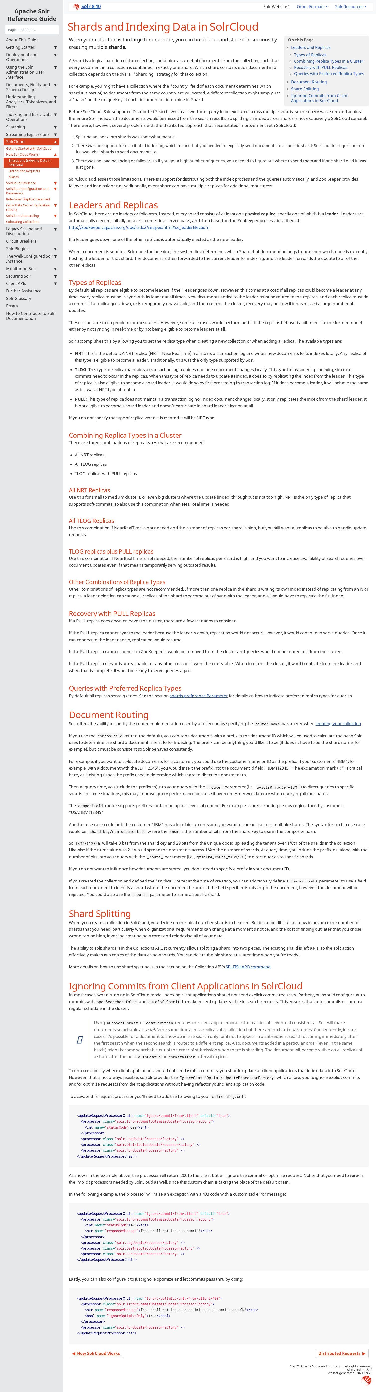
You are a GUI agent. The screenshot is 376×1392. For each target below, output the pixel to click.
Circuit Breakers (21, 241)
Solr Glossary (18, 298)
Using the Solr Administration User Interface (31, 72)
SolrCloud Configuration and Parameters (31, 190)
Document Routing (309, 82)
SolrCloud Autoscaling (31, 215)
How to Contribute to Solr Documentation (30, 316)
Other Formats (311, 6)
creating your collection (338, 723)
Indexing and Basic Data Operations (31, 117)
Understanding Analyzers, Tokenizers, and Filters (31, 102)
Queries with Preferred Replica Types (329, 73)
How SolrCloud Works (31, 154)
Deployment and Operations (31, 57)
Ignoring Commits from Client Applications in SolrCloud (319, 98)
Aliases (14, 177)
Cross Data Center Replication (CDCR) (31, 207)
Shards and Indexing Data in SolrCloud (30, 162)
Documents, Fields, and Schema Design (31, 87)
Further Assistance (23, 291)
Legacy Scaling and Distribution (31, 231)
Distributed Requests (24, 171)
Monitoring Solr (31, 268)
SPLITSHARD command (248, 967)
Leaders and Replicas (311, 47)
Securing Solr (31, 276)
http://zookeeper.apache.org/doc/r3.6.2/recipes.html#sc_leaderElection (138, 227)
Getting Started (31, 47)
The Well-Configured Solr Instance (31, 258)
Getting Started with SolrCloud (29, 148)
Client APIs (31, 283)
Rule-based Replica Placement (28, 199)
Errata (12, 306)
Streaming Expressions (31, 134)
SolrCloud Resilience (31, 183)
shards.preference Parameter (199, 695)
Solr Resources (349, 6)
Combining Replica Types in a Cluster (328, 61)
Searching (31, 127)
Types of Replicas (310, 55)
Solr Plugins (31, 248)
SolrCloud (31, 141)
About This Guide (22, 40)
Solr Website (275, 6)
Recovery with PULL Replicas (320, 67)
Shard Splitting (305, 89)
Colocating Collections (22, 221)
